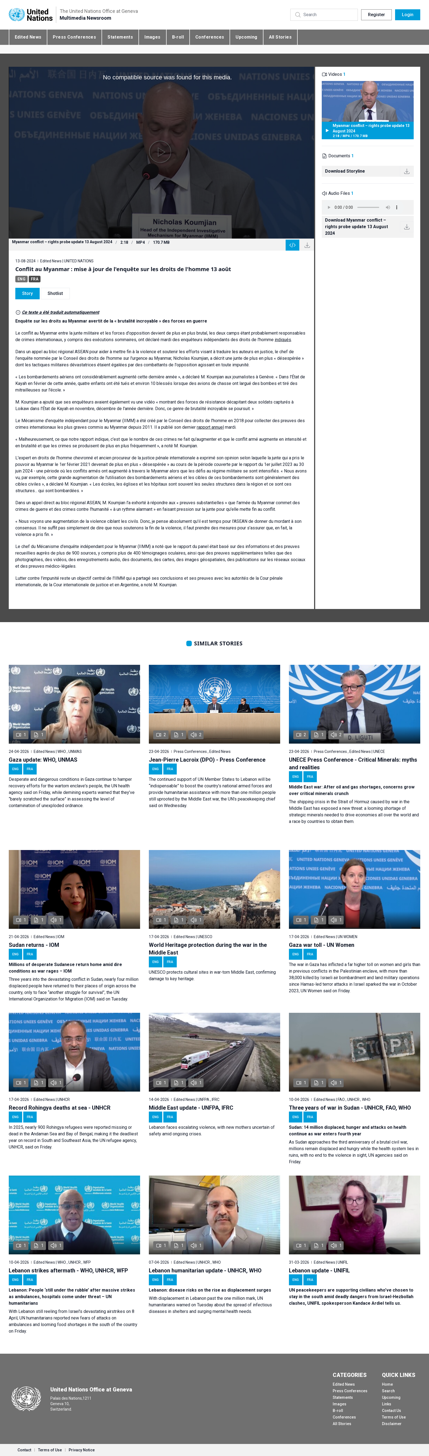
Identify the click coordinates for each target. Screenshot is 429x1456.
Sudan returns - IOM (34, 945)
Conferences (209, 37)
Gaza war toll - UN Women (321, 945)
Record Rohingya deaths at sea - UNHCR (60, 1107)
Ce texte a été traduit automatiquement (60, 312)
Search (388, 1391)
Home (387, 1384)
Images (152, 37)
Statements (120, 37)
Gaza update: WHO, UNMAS (43, 759)
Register (376, 14)
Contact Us (391, 1410)
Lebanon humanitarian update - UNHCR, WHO (205, 1270)
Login (407, 14)
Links (386, 1404)
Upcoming (246, 37)
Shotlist (55, 293)
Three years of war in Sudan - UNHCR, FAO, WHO (350, 1107)
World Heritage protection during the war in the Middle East (208, 949)
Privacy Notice (82, 1450)
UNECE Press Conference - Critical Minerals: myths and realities (353, 763)
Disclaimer (392, 1424)
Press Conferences (74, 37)
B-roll (178, 37)
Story (27, 293)
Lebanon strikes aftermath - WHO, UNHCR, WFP (68, 1270)
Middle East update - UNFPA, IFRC (191, 1107)
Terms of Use (394, 1417)
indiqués (283, 339)
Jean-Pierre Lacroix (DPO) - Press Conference (207, 759)
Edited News (28, 37)
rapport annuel (210, 427)
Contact (24, 1450)
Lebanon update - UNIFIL (319, 1270)
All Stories (280, 37)
